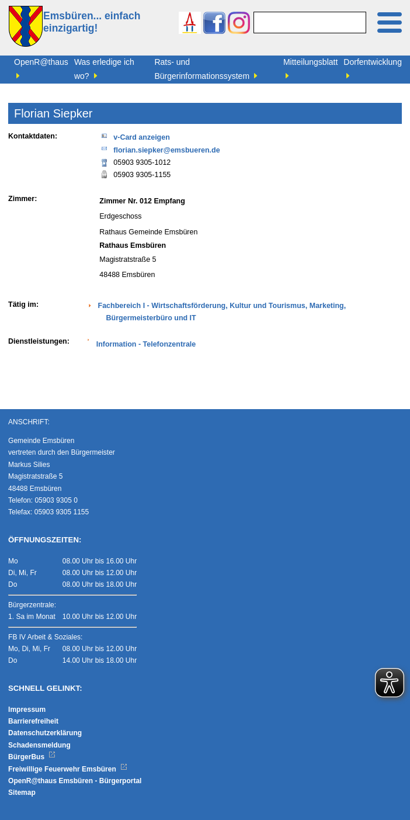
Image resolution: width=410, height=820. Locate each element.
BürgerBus (31, 757)
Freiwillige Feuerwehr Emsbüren (67, 769)
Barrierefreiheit (33, 721)
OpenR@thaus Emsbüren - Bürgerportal (74, 781)
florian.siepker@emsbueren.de (159, 149)
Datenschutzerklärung (45, 733)
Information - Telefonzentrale (146, 344)
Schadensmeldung (39, 745)
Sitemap (22, 792)
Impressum (27, 709)
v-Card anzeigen (134, 136)
